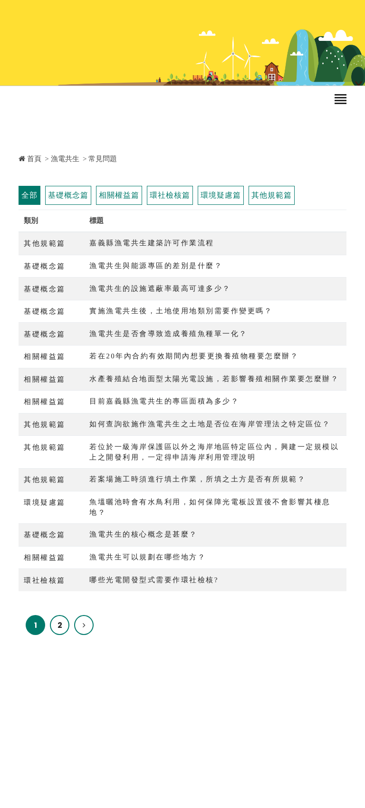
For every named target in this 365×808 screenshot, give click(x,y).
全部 (29, 195)
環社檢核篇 (170, 195)
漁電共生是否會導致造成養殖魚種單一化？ (168, 333)
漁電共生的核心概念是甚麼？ (143, 534)
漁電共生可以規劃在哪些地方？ (147, 557)
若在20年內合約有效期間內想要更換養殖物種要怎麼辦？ (193, 356)
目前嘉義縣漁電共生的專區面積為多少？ (164, 401)
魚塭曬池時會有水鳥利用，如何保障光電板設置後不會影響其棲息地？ (210, 507)
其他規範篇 (271, 195)
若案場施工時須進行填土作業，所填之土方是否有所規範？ (197, 479)
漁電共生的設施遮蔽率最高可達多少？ (160, 288)
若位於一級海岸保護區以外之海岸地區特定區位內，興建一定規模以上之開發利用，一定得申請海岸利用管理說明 (214, 452)
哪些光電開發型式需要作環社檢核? (154, 580)
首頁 (30, 159)
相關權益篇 (119, 195)
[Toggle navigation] (340, 100)
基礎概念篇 (68, 195)
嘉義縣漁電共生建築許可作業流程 (151, 243)
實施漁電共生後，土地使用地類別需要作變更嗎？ (180, 311)
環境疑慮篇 (221, 195)
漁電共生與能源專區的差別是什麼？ (155, 265)
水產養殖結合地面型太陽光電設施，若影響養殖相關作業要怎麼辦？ (214, 379)
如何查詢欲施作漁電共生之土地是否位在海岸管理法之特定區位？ (210, 424)
